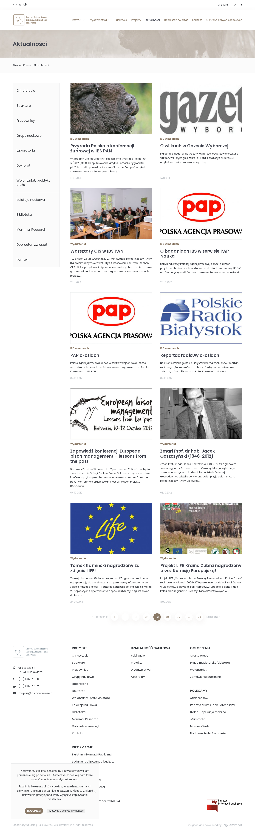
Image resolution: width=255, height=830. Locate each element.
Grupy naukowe (28, 135)
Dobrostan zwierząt (176, 20)
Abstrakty (138, 677)
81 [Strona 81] (136, 617)
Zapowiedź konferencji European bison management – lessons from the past (108, 456)
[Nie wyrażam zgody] (95, 791)
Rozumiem (34, 810)
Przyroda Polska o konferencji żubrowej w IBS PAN (102, 148)
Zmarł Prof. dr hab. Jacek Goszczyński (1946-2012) (187, 453)
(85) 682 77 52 (28, 686)
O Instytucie (25, 90)
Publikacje (121, 20)
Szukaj (224, 5)
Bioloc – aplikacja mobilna (208, 712)
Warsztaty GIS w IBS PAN (96, 251)
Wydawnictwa (98, 20)
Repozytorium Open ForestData (212, 705)
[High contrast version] (25, 4)
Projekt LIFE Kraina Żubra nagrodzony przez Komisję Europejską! (201, 568)
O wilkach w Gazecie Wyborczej (194, 146)
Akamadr (235, 825)
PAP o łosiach (84, 355)
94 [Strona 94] (199, 617)
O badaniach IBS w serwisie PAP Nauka (194, 253)
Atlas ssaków (199, 698)
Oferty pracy (199, 656)
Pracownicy (25, 120)
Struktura (23, 105)
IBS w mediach (79, 139)
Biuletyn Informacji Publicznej (92, 754)
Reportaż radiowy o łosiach (189, 355)
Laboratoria (25, 150)
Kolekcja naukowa (30, 199)
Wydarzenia (78, 244)
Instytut (76, 20)
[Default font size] (14, 4)
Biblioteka (24, 214)
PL (241, 4)
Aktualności (153, 20)
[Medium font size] (17, 5)
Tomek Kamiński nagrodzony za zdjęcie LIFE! (105, 568)
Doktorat (23, 165)
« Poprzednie (100, 617)
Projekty (136, 20)
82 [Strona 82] (146, 617)
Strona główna (22, 65)
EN (235, 4)
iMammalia (197, 719)
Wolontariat (198, 670)
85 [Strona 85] (178, 617)
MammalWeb (199, 726)
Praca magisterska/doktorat (210, 663)
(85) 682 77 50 (28, 679)
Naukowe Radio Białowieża (208, 733)
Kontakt (197, 20)
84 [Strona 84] (167, 617)
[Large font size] (20, 4)
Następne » (213, 617)
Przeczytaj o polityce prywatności (66, 810)
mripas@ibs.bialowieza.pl (35, 693)
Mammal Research (31, 229)
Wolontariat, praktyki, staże (33, 182)
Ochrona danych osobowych (224, 20)
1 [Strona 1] (114, 617)
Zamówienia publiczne (205, 677)
